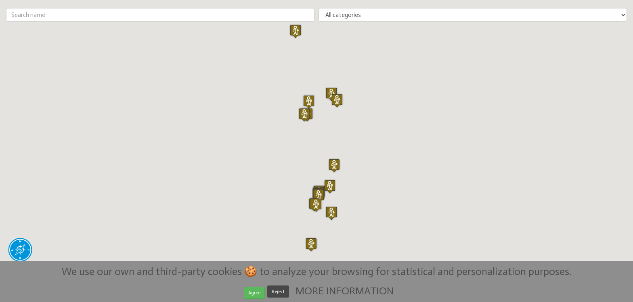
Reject (278, 291)
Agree (254, 293)
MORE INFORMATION (345, 291)
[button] (318, 195)
